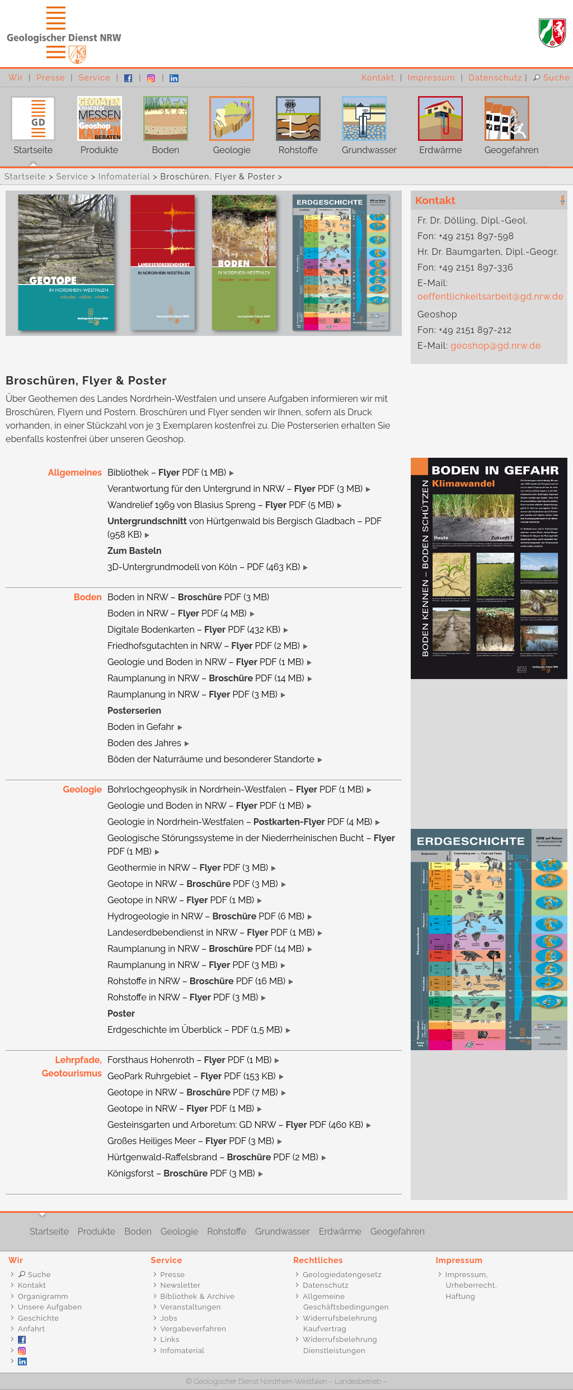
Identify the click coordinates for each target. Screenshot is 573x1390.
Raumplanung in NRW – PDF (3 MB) (192, 694)
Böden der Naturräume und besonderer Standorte (210, 759)
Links (170, 1339)
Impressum (431, 77)
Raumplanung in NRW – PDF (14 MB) (205, 678)
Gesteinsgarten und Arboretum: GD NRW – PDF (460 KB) (235, 1124)
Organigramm (43, 1296)
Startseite (27, 121)
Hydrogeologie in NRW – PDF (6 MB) (205, 916)
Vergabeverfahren (194, 1329)
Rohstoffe (293, 121)
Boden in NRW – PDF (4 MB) (177, 613)
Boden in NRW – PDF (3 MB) (188, 597)
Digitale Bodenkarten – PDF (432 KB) (193, 629)
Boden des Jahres (144, 743)
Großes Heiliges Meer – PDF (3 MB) (190, 1141)
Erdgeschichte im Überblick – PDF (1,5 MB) (195, 1029)
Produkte (93, 121)
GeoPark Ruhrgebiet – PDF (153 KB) (191, 1076)
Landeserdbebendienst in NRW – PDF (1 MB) (210, 932)
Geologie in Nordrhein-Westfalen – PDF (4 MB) (239, 822)
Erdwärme (435, 121)
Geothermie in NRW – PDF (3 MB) (187, 867)
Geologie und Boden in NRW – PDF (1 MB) (205, 662)
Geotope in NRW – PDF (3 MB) (192, 884)
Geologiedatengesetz (342, 1274)
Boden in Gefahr (141, 727)
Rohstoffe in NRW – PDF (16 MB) (196, 981)
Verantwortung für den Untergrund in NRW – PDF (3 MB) (235, 488)
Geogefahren (505, 121)
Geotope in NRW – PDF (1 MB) (180, 900)
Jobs (169, 1318)
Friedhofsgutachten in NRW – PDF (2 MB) (203, 646)
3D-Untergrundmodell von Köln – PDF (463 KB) (203, 567)
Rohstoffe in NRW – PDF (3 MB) (182, 997)
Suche (551, 77)
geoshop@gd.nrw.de (495, 345)
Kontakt (377, 77)
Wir (15, 77)
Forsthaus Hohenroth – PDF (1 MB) (189, 1060)
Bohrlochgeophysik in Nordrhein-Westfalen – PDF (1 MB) (235, 789)
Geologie (226, 121)
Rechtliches (318, 1260)
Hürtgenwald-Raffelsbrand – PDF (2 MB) (212, 1157)
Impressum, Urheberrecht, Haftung (466, 1285)
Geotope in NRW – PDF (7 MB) (192, 1092)
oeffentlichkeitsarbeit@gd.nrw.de (490, 296)
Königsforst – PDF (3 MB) (181, 1173)
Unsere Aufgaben (50, 1307)
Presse (50, 77)
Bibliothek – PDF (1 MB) (166, 472)
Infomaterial (124, 176)
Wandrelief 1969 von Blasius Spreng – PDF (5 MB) (220, 505)
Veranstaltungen (191, 1307)
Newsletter (181, 1285)
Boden (160, 121)
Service (94, 77)
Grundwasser (364, 121)
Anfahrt (31, 1329)
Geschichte (38, 1318)
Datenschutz (496, 77)
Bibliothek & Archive (198, 1296)
